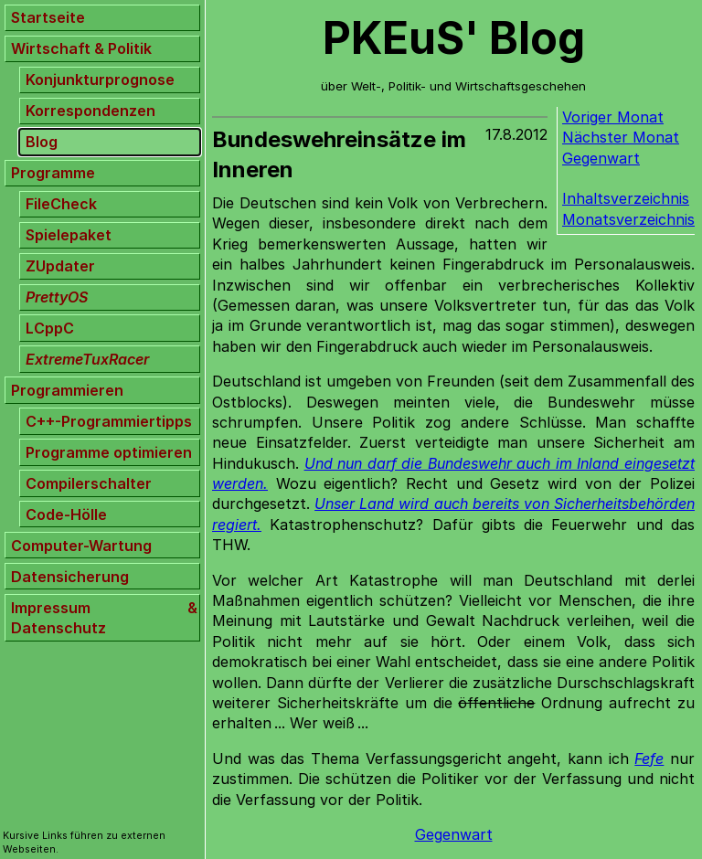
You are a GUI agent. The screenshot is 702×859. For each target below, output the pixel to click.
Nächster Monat (620, 137)
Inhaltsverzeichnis (625, 198)
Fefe (649, 758)
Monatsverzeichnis (628, 219)
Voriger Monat (613, 117)
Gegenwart (601, 158)
